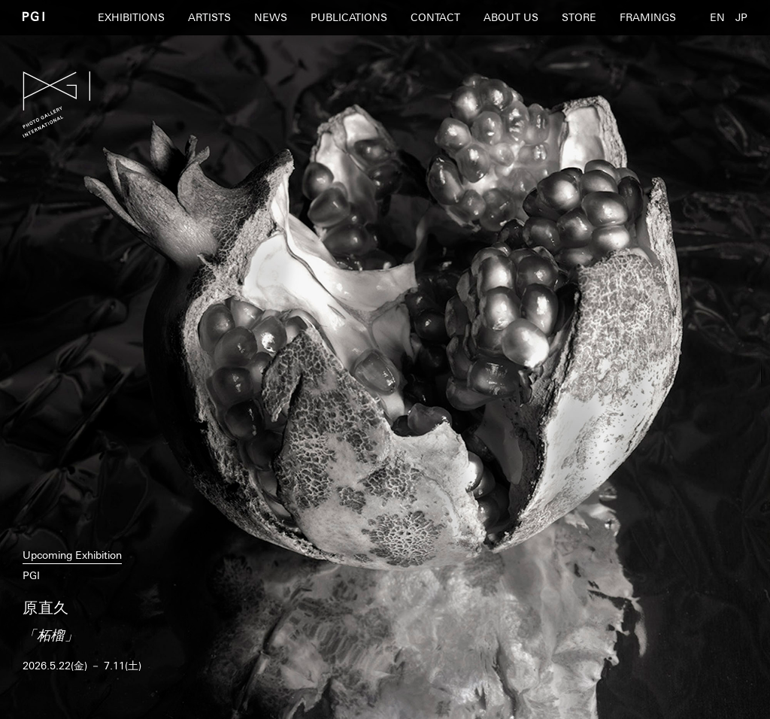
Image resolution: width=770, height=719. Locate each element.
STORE (579, 17)
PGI (33, 16)
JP (741, 17)
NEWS (270, 17)
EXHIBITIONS (131, 17)
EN (717, 17)
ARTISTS (209, 17)
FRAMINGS (648, 17)
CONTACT (435, 17)
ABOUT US (511, 17)
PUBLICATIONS (349, 17)
